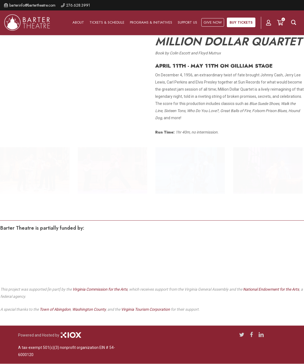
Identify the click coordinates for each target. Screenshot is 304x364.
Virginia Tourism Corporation (145, 309)
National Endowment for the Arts (271, 289)
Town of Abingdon (55, 309)
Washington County (89, 309)
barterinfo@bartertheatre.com (32, 5)
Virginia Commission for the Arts (99, 289)
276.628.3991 (78, 5)
